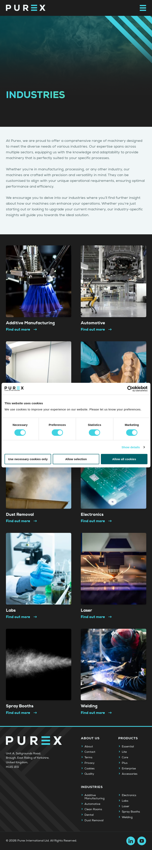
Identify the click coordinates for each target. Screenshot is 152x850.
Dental (89, 815)
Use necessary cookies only (28, 459)
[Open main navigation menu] (143, 8)
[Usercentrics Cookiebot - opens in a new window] (130, 389)
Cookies (89, 768)
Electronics (129, 795)
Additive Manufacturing (94, 797)
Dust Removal (93, 820)
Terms (88, 757)
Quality (89, 774)
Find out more (22, 329)
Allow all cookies (124, 459)
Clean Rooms (93, 809)
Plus (125, 763)
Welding (127, 817)
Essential (128, 746)
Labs (125, 800)
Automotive (92, 804)
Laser (125, 806)
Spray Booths (131, 811)
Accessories (129, 774)
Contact (89, 752)
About (88, 746)
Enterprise (129, 768)
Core (125, 757)
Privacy (89, 763)
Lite (124, 752)
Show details (131, 447)
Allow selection (76, 459)
